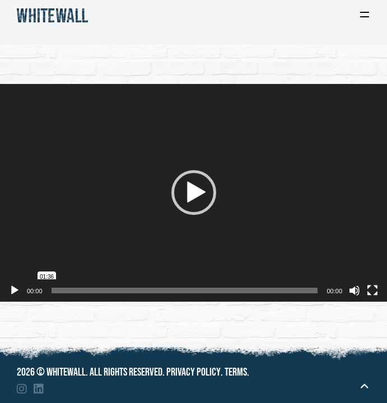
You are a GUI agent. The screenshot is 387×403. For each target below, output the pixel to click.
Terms (236, 372)
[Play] (14, 290)
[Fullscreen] (372, 290)
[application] (193, 193)
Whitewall (66, 372)
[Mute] (354, 290)
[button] (193, 192)
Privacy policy (193, 372)
